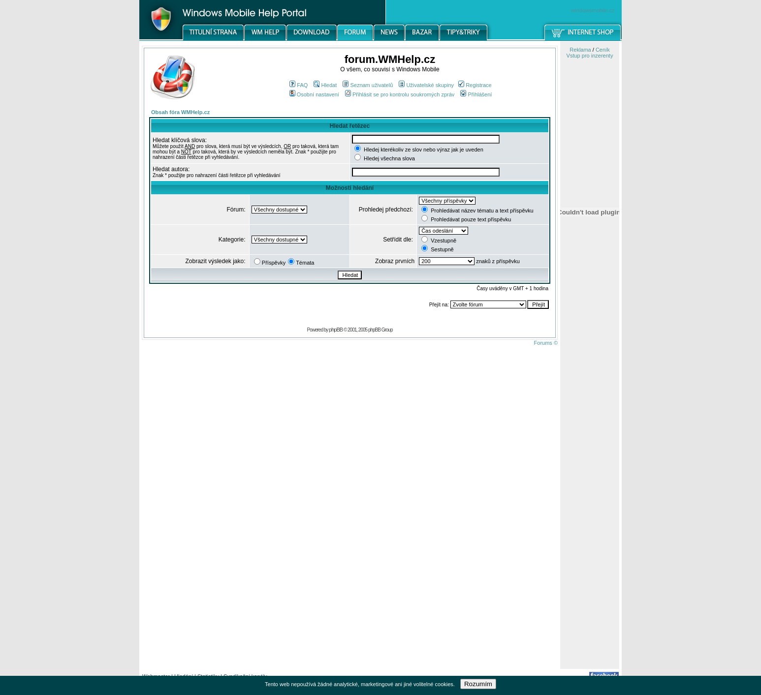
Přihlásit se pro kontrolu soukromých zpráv (399, 94)
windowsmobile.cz (593, 10)
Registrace (475, 85)
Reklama (580, 50)
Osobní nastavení (314, 94)
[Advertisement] (589, 513)
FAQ (298, 85)
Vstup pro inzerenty (590, 56)
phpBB (336, 329)
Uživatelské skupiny (426, 85)
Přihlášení (476, 94)
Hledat (325, 85)
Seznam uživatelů (368, 85)
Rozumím (478, 684)
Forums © (546, 343)
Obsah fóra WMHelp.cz (180, 112)
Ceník (603, 50)
